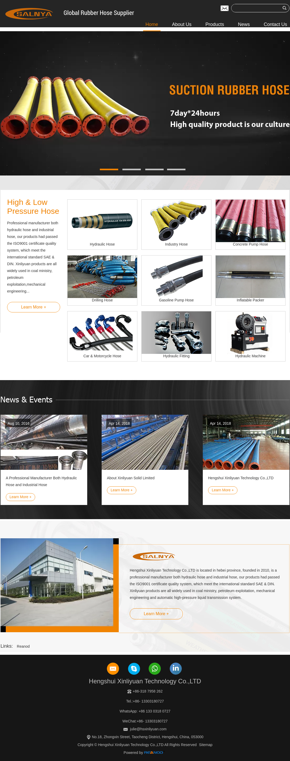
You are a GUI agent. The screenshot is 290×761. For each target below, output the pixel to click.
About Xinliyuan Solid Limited (130, 478)
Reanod (23, 646)
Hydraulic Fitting (176, 356)
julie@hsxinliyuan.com (148, 729)
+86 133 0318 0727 (154, 711)
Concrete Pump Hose (250, 244)
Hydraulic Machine (250, 356)
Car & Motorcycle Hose (102, 356)
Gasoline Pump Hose (176, 300)
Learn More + (33, 307)
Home (152, 24)
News (244, 24)
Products (214, 24)
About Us (181, 24)
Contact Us (275, 24)
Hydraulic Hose (102, 244)
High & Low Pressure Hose (33, 206)
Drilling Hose (102, 300)
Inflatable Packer (250, 300)
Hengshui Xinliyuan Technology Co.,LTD (240, 478)
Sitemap (205, 745)
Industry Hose (176, 244)
